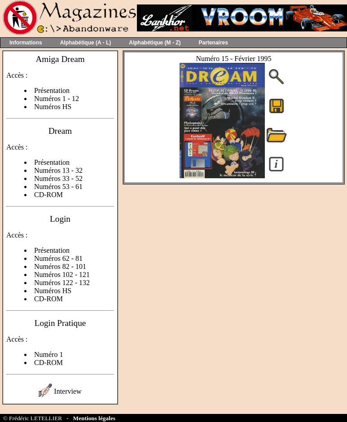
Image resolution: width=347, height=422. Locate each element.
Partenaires (213, 43)
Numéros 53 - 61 (58, 186)
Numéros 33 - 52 (58, 178)
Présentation (52, 90)
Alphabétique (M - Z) (154, 43)
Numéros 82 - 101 (60, 266)
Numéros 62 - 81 (58, 258)
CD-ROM (48, 194)
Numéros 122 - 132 (62, 282)
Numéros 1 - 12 (56, 98)
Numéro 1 (48, 354)
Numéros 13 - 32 (58, 170)
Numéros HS (52, 106)
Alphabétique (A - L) (85, 43)
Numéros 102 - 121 (62, 274)
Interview (67, 391)
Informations (25, 43)
